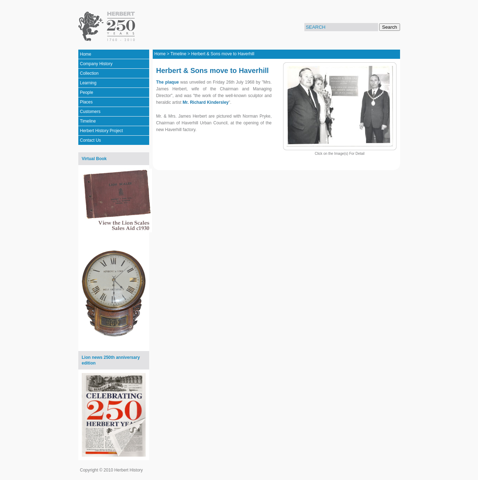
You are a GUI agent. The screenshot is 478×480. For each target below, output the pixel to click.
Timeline (88, 121)
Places (86, 102)
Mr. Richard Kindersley (205, 102)
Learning (88, 82)
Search (389, 27)
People (86, 92)
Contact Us (90, 140)
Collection (89, 73)
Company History (96, 63)
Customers (90, 111)
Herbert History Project (101, 130)
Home (85, 54)
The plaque (167, 82)
